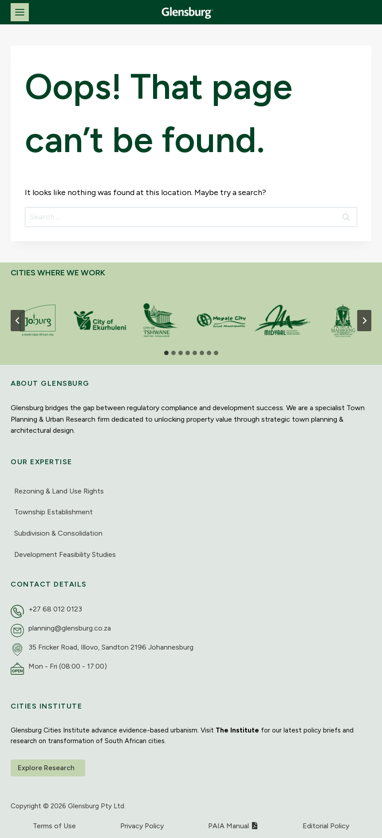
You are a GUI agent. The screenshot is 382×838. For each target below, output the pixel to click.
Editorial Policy (326, 826)
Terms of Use (54, 826)
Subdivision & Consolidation (58, 533)
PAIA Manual (233, 826)
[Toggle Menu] (20, 12)
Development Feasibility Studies (65, 554)
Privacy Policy (142, 826)
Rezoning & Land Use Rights (59, 491)
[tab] (166, 353)
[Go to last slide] (18, 320)
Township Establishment (53, 512)
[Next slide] (364, 320)
